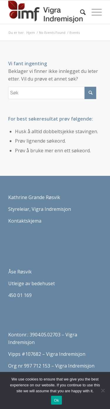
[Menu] (94, 12)
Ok (56, 400)
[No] (103, 390)
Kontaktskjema (24, 221)
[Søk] (80, 12)
